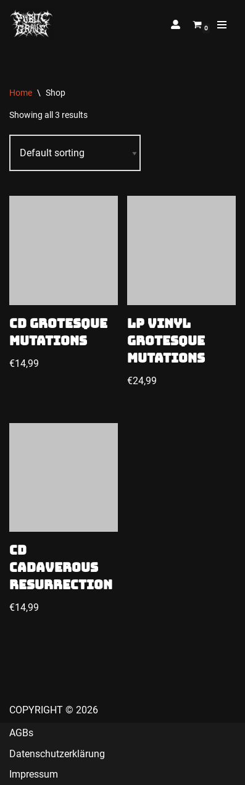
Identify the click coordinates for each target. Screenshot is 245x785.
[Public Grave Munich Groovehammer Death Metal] (31, 24)
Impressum (33, 774)
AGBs (21, 733)
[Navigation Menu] (222, 25)
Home (20, 93)
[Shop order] (75, 153)
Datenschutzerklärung (57, 754)
